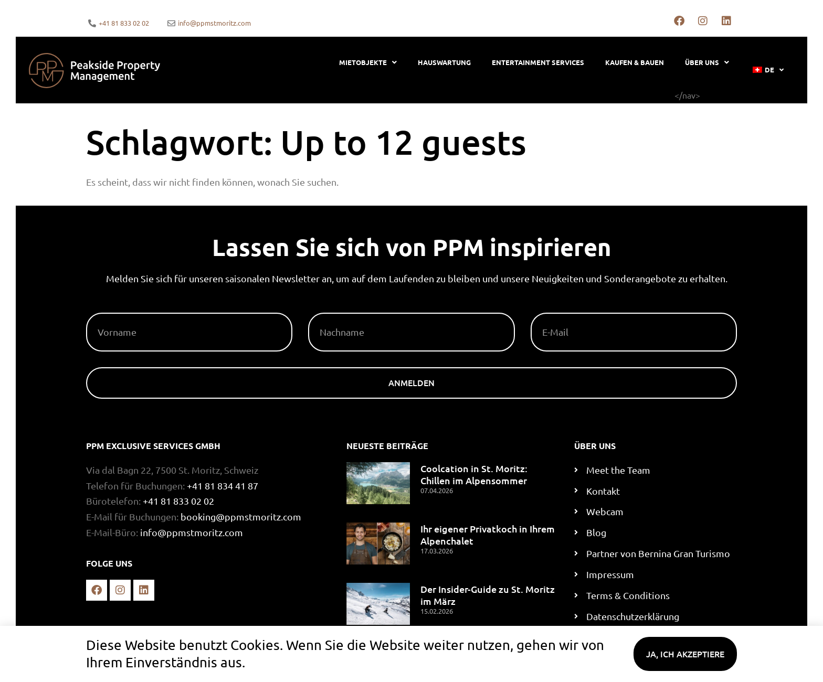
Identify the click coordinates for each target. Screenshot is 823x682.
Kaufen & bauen (634, 62)
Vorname (108, 308)
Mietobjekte (368, 62)
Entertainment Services (538, 62)
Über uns (707, 62)
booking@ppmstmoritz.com (241, 516)
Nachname (332, 308)
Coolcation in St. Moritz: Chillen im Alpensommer (473, 474)
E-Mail (545, 308)
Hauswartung (444, 62)
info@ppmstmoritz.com (191, 532)
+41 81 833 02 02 (178, 500)
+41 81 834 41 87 (222, 485)
